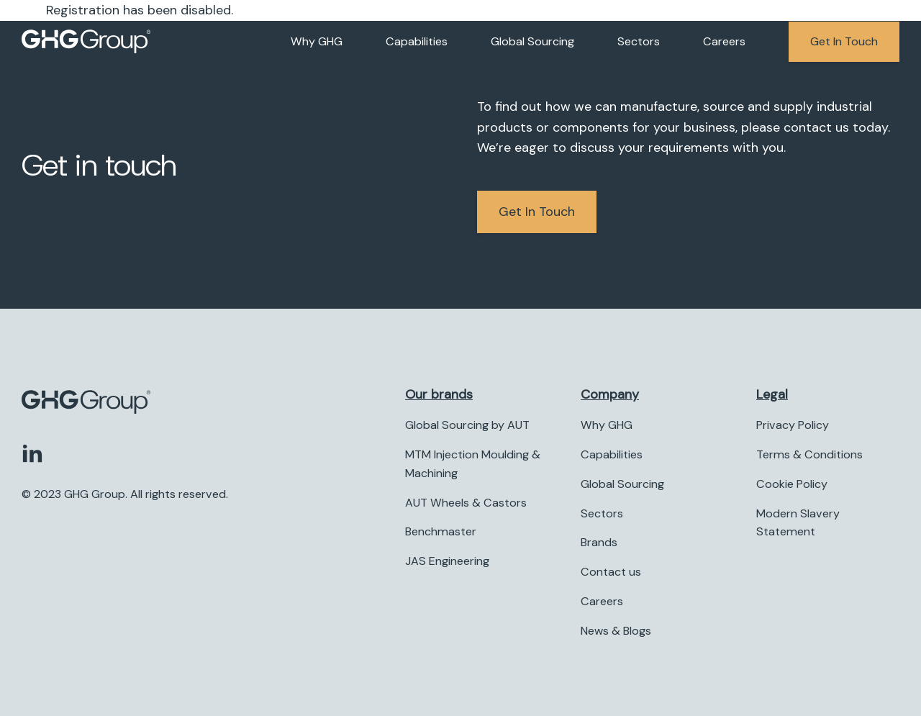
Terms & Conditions (809, 454)
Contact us (611, 571)
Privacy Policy (792, 424)
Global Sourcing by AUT (467, 424)
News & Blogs (616, 630)
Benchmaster (440, 531)
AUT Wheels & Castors (466, 502)
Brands (599, 542)
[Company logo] (86, 42)
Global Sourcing (532, 41)
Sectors (638, 41)
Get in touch (844, 41)
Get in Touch (537, 211)
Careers (724, 41)
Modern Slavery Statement (798, 523)
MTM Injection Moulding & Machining (472, 464)
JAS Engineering (447, 560)
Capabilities (417, 41)
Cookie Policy (791, 483)
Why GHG (316, 41)
